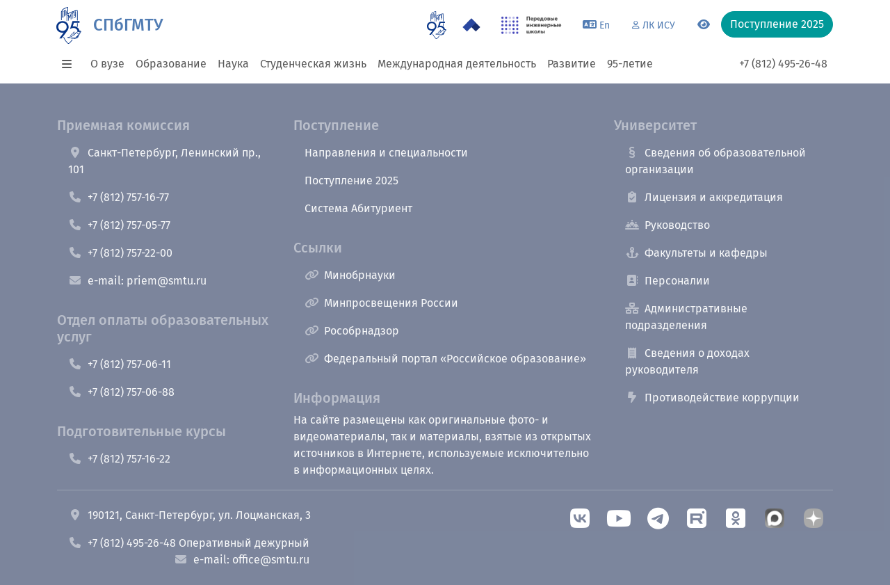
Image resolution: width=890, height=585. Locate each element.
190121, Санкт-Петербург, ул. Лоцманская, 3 (189, 515)
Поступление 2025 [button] (777, 24)
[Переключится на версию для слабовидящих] (703, 25)
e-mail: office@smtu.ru (241, 559)
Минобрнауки (350, 275)
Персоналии (667, 280)
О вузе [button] (107, 63)
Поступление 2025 (351, 180)
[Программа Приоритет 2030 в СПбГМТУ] (471, 25)
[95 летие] (436, 25)
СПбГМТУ (128, 25)
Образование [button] (171, 63)
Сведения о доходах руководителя (687, 361)
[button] (71, 64)
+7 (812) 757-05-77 (119, 225)
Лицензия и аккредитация (704, 197)
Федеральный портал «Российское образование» (445, 358)
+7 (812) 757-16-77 (118, 197)
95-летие (630, 63)
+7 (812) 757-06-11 (119, 364)
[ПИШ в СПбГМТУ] (531, 25)
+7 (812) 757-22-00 (120, 252)
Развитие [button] (571, 63)
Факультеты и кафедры (696, 252)
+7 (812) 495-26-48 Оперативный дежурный (188, 543)
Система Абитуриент (358, 208)
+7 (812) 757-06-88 (121, 392)
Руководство (667, 225)
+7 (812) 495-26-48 (783, 63)
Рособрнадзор (352, 330)
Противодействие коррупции (712, 397)
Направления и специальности (386, 152)
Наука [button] (233, 63)
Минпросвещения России (381, 303)
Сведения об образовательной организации (715, 161)
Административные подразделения (686, 317)
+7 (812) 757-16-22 (119, 458)
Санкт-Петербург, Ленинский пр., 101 (164, 161)
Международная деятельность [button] (457, 63)
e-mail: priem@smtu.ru (137, 280)
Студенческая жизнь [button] (313, 63)
